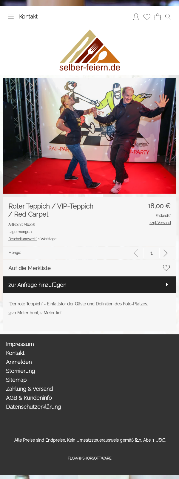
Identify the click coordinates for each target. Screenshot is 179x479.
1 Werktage (32, 239)
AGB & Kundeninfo (29, 398)
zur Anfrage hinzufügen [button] (37, 285)
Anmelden (19, 362)
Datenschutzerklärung (33, 407)
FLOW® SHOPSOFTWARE (89, 458)
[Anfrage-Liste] (157, 17)
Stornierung (20, 371)
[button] (11, 17)
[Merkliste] (147, 17)
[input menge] (151, 253)
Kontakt (28, 16)
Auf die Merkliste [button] (29, 268)
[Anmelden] (136, 17)
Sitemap (16, 380)
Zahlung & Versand (29, 389)
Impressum (20, 344)
